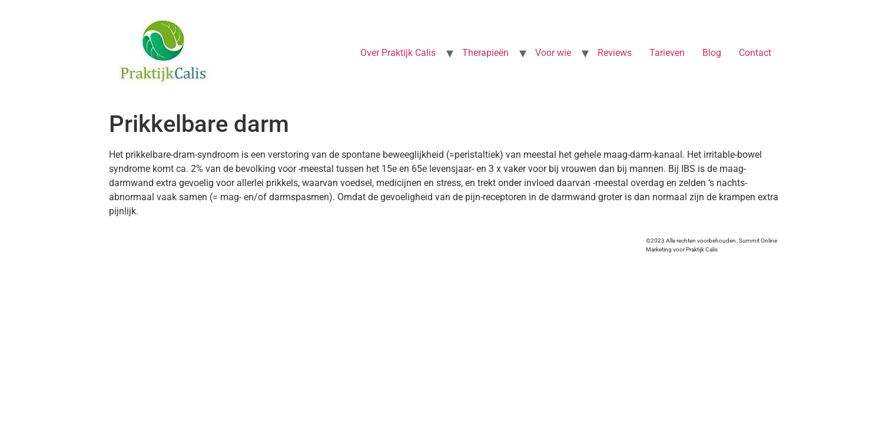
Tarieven (667, 52)
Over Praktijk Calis (398, 52)
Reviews (615, 52)
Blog (711, 52)
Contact (755, 52)
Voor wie (553, 52)
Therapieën (485, 52)
